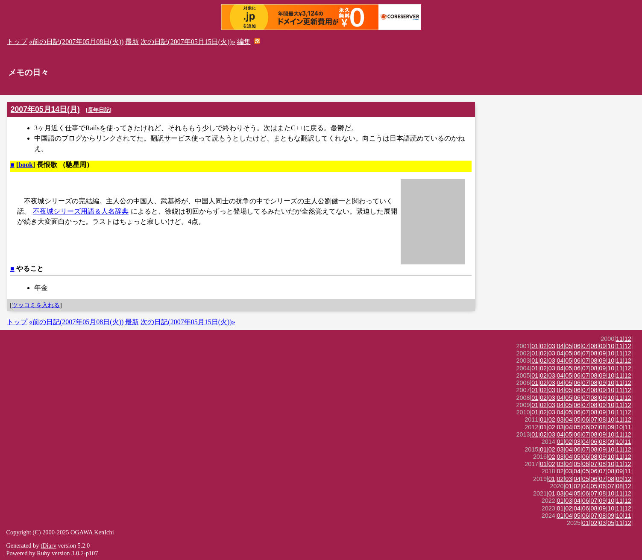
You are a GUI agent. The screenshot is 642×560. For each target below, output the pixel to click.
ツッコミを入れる (36, 305)
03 (551, 346)
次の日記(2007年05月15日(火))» (188, 41)
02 (543, 346)
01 (534, 346)
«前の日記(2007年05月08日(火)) (76, 41)
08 (594, 346)
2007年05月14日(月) (45, 109)
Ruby (43, 553)
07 (585, 346)
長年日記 (99, 110)
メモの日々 (28, 72)
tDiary (48, 545)
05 (568, 346)
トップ (17, 41)
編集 (244, 41)
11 (619, 338)
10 (610, 346)
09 (602, 346)
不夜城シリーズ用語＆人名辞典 (81, 211)
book (25, 164)
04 (560, 346)
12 (627, 338)
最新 (132, 41)
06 (577, 346)
